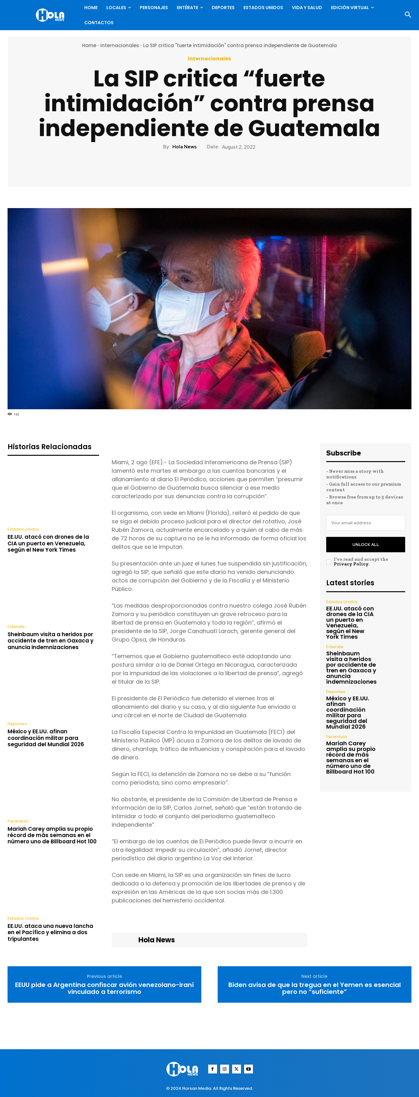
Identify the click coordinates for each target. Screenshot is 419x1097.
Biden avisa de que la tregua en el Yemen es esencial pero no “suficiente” (314, 988)
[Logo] (51, 15)
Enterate (16, 627)
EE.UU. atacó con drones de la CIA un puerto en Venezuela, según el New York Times (48, 543)
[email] (365, 523)
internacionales (119, 45)
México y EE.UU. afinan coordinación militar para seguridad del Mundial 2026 (46, 738)
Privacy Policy (351, 564)
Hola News (184, 147)
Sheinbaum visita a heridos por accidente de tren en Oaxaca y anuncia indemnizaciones (50, 641)
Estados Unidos (23, 529)
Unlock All (365, 544)
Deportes (17, 724)
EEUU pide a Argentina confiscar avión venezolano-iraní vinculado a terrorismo (104, 988)
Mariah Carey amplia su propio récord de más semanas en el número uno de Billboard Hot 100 (52, 835)
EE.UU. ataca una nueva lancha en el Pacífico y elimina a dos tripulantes (50, 932)
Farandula (18, 821)
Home (89, 45)
